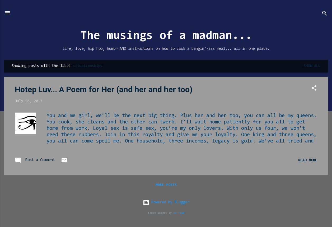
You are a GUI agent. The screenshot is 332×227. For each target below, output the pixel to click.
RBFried (178, 213)
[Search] (324, 14)
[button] (314, 89)
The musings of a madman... (166, 36)
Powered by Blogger (166, 202)
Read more (307, 160)
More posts (166, 185)
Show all (311, 66)
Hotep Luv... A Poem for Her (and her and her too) (104, 89)
